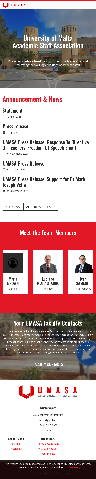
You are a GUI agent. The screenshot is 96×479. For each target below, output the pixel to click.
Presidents (16, 448)
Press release (48, 453)
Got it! (48, 473)
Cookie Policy (73, 467)
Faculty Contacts (48, 364)
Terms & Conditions (48, 443)
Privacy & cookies (48, 448)
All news (12, 207)
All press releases (41, 207)
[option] (48, 273)
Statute (16, 443)
